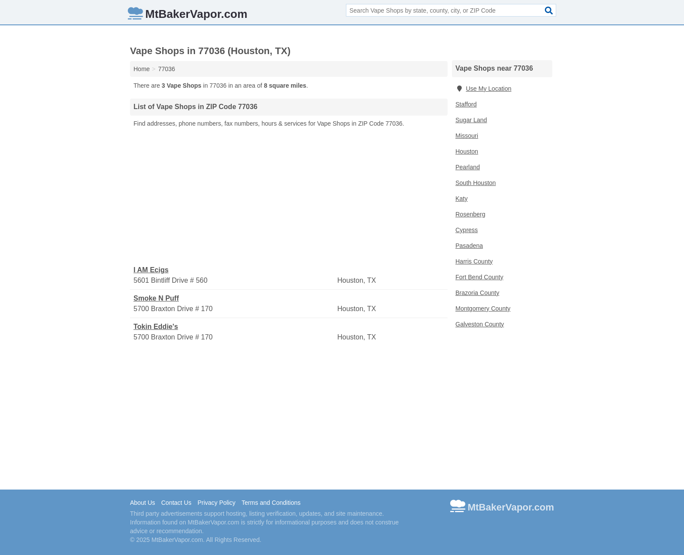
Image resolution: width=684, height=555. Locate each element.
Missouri (466, 135)
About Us (142, 502)
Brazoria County (477, 292)
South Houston (475, 182)
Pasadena (469, 245)
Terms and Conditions (271, 502)
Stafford (466, 104)
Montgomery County (482, 308)
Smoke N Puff (156, 298)
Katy (461, 198)
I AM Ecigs (150, 270)
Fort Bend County (479, 277)
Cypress (466, 229)
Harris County (474, 261)
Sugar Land (471, 119)
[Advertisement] (289, 197)
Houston (466, 151)
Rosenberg (470, 214)
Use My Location (483, 88)
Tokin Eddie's (155, 326)
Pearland (467, 167)
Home (141, 68)
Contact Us (176, 502)
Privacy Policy (217, 502)
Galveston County (479, 324)
